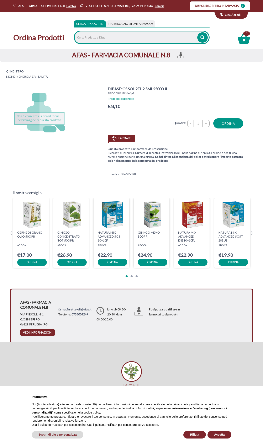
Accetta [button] (219, 434)
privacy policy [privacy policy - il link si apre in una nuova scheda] (181, 404)
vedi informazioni (37, 332)
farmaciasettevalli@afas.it (74, 309)
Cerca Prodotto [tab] (90, 23)
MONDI (11, 76)
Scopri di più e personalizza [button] (57, 434)
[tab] (130, 23)
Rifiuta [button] (194, 434)
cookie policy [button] (92, 412)
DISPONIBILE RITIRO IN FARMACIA (217, 5)
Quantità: (179, 123)
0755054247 (80, 314)
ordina (228, 123)
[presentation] (11, 233)
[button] (126, 276)
